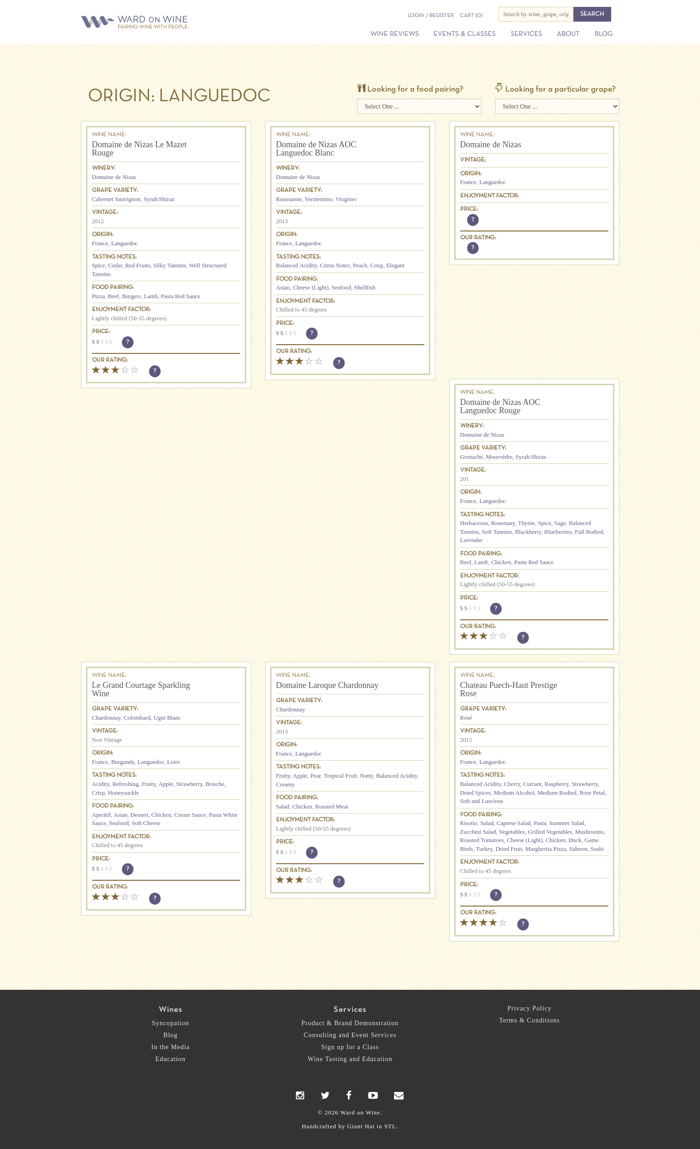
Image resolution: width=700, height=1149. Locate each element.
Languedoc (124, 243)
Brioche (214, 783)
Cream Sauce (190, 814)
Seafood (341, 287)
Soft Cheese (146, 823)
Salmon (578, 848)
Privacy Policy (529, 1008)
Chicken (501, 562)
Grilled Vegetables (550, 831)
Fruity (149, 783)
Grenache (471, 456)
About (568, 34)
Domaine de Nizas (114, 176)
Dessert (139, 814)
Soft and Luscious (481, 800)
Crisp (376, 265)
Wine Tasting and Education (350, 1059)
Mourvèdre (499, 456)
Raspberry (556, 783)
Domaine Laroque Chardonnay (327, 685)
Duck (574, 840)
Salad (282, 806)
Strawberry (189, 783)
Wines (170, 1010)
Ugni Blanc (167, 717)
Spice (98, 265)
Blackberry (528, 531)
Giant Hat (361, 1126)
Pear (316, 775)
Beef (113, 296)
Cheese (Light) (311, 287)
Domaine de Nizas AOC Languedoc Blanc (316, 148)
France (100, 243)
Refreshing (125, 783)
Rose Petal (592, 792)
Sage (560, 523)
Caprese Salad (514, 823)
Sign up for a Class (350, 1047)
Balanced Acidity (296, 265)
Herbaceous (474, 523)
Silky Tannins (169, 265)
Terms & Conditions (529, 1020)
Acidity (101, 783)
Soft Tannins (497, 531)
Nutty (366, 775)
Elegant (395, 265)
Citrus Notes (335, 265)
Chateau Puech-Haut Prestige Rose (508, 689)
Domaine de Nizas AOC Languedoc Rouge (500, 406)
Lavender (471, 540)
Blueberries (558, 531)
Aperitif (101, 814)
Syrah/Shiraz (159, 199)
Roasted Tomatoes (482, 840)
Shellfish (365, 287)
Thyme (526, 523)
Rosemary (503, 523)
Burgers (131, 296)
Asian (283, 287)
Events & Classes (465, 34)
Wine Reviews (394, 34)
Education (171, 1059)
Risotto (469, 823)
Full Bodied (589, 531)
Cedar (115, 265)
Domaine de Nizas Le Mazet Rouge (139, 148)
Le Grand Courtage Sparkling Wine (141, 689)
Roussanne (289, 199)
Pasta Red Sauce (180, 296)
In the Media (170, 1047)
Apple (165, 783)
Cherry (512, 783)
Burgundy (122, 761)
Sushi (597, 848)
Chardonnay (106, 717)
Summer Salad (566, 823)
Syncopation (170, 1023)
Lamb (151, 296)
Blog (604, 34)
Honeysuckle (123, 792)
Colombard (137, 717)
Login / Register (431, 15)
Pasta (539, 823)
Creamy (285, 784)
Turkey (484, 848)
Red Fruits (137, 265)
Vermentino (319, 199)
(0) (471, 15)
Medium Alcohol (514, 792)
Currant (532, 783)
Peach (360, 265)
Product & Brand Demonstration (350, 1023)
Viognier (346, 199)
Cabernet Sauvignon (116, 199)
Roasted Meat (331, 806)
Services (526, 34)
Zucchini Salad (478, 831)
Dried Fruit (509, 848)
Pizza (98, 296)
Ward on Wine (167, 23)
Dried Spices (475, 792)
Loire (173, 761)
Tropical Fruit (340, 775)
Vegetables (512, 831)
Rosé (466, 717)
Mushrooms (589, 831)
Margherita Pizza (545, 848)
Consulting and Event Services (350, 1035)
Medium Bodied (557, 792)
